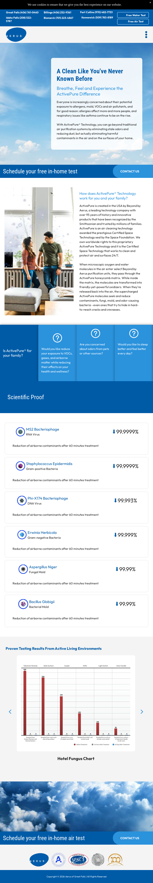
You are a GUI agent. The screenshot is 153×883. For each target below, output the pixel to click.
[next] (142, 723)
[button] (146, 34)
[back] (10, 723)
